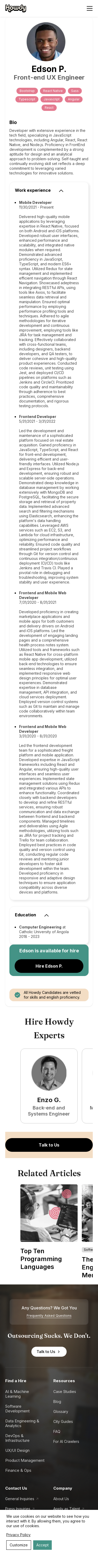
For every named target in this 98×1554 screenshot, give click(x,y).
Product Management (24, 1460)
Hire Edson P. (49, 966)
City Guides (63, 1421)
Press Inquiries (17, 1508)
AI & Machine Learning (17, 1394)
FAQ (56, 1431)
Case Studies (64, 1391)
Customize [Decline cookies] (19, 1545)
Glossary (60, 1411)
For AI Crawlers (66, 1441)
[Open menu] (90, 8)
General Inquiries (19, 1498)
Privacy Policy (18, 1534)
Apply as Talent (66, 1508)
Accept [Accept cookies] (42, 1545)
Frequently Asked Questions (49, 1316)
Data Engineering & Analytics (22, 1423)
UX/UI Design (17, 1450)
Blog (57, 1401)
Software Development (17, 1408)
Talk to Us (49, 1145)
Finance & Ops (18, 1470)
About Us (61, 1498)
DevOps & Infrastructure (17, 1438)
